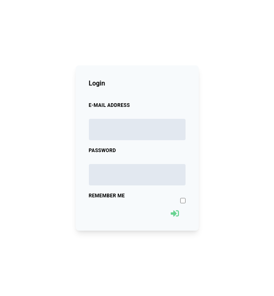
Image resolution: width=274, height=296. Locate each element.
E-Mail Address (109, 105)
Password (102, 150)
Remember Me (107, 196)
